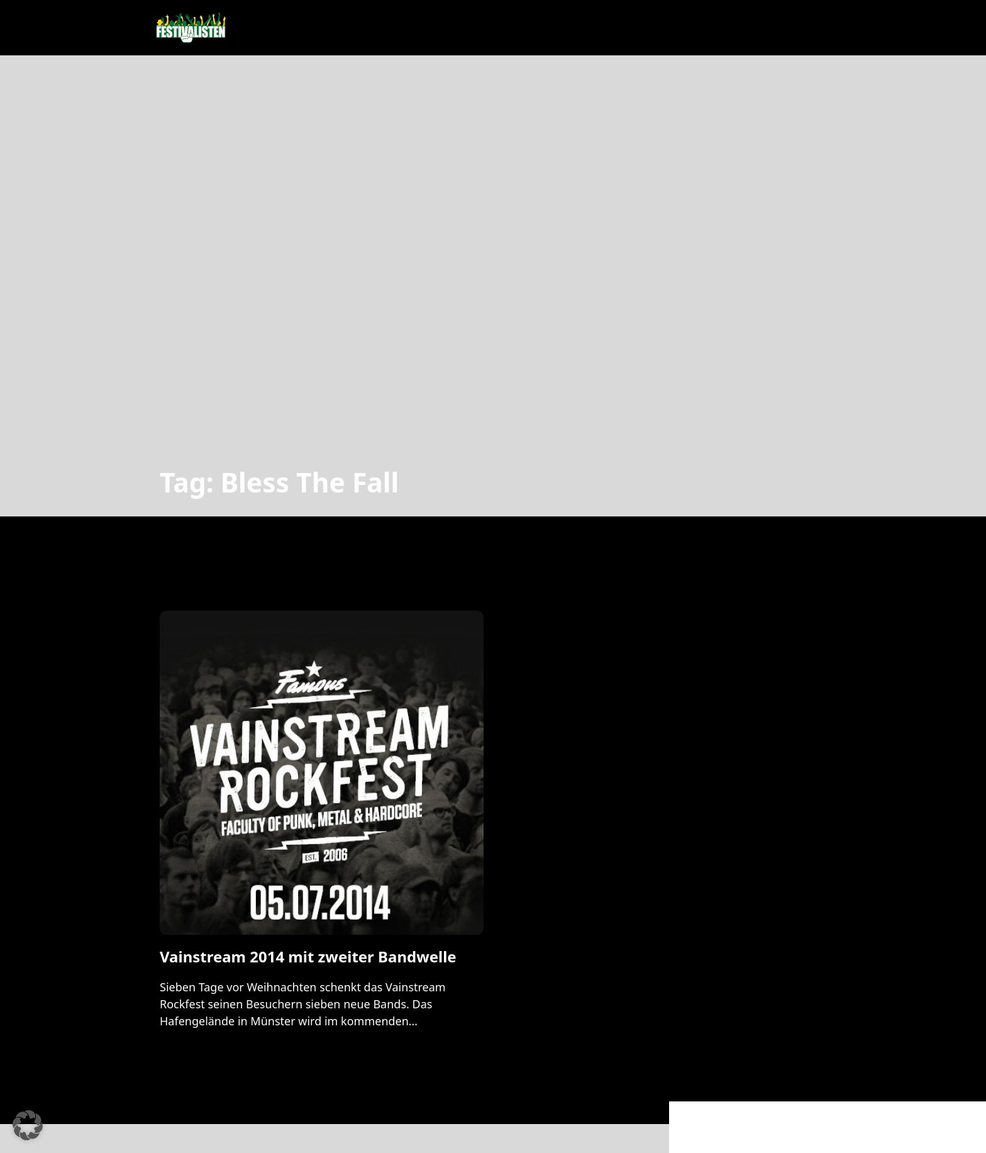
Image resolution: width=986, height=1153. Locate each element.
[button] (27, 1125)
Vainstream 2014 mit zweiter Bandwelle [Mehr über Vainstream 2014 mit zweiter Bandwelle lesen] (308, 956)
